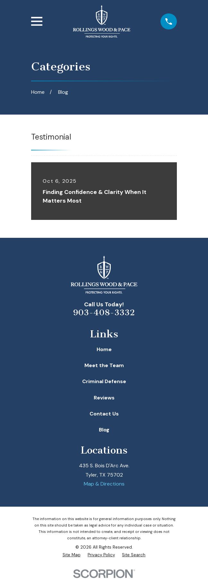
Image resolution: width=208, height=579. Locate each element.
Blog (104, 429)
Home (104, 349)
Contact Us (104, 413)
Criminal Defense (104, 381)
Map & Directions (104, 483)
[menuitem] (72, 555)
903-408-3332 (104, 313)
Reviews (104, 397)
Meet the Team (104, 365)
